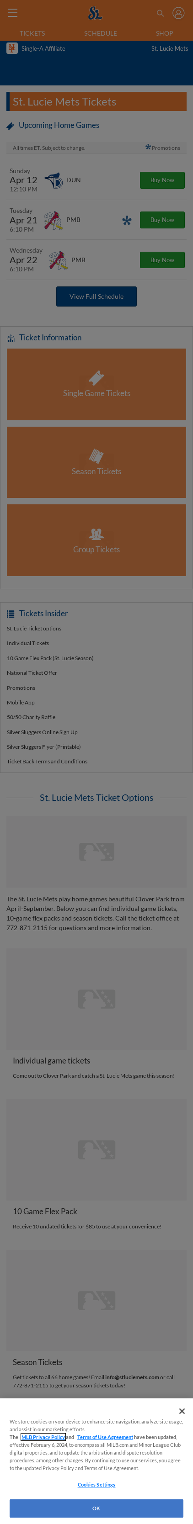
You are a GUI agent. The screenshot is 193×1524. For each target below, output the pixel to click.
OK (96, 1508)
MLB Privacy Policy (43, 1437)
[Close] (182, 1411)
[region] (96, 1461)
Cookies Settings (97, 1484)
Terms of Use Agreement (105, 1437)
